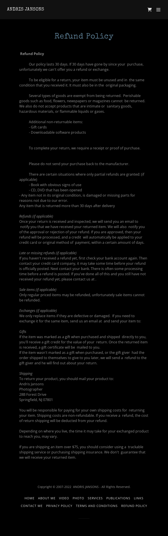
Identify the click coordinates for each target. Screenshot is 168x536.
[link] (25, 9)
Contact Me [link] (32, 506)
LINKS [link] (139, 498)
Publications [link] (118, 498)
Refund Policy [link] (134, 506)
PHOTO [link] (78, 498)
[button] (158, 9)
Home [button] (29, 498)
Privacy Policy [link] (59, 506)
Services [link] (95, 498)
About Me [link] (47, 498)
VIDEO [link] (64, 498)
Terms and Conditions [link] (97, 506)
